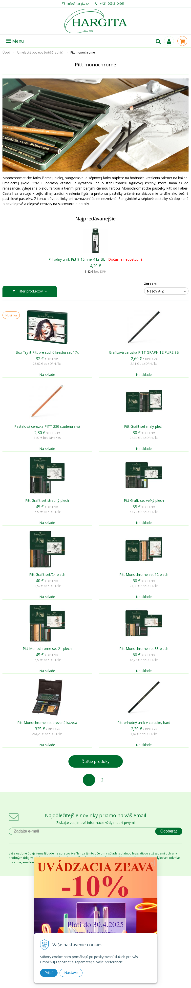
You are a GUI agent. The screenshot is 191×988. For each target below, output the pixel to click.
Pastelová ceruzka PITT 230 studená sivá (47, 426)
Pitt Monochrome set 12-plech (143, 575)
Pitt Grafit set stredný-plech (47, 501)
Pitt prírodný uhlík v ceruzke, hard (143, 723)
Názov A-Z (155, 291)
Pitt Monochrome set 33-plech (143, 649)
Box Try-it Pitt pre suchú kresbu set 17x (47, 352)
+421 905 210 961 (112, 3)
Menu (15, 41)
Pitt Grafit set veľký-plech (144, 501)
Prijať (49, 973)
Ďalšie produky (95, 761)
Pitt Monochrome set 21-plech (47, 649)
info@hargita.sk (78, 3)
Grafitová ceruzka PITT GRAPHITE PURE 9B (144, 352)
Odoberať (168, 831)
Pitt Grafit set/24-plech (47, 575)
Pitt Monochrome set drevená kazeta (47, 723)
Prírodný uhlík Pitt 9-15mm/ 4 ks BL (76, 259)
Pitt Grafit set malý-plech (144, 426)
